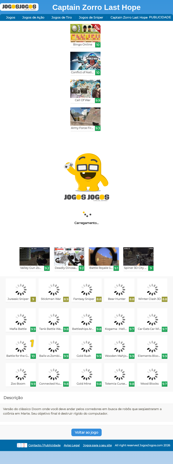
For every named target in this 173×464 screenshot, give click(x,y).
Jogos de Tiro (61, 17)
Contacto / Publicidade (44, 445)
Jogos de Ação (33, 17)
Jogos (10, 17)
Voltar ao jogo (86, 432)
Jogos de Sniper (91, 17)
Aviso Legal (72, 445)
